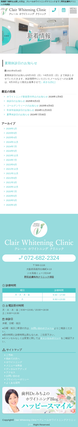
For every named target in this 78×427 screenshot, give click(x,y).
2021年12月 (12, 169)
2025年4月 (11, 137)
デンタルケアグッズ (16, 369)
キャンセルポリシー (50, 338)
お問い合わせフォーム (42, 328)
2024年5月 (11, 151)
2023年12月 (12, 155)
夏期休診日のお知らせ (21, 63)
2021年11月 (12, 173)
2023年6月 (11, 164)
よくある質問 (13, 382)
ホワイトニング (14, 362)
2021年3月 (11, 182)
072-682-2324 (39, 258)
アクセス (10, 372)
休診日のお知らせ (16, 101)
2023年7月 (11, 160)
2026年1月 (11, 128)
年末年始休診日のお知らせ (20, 110)
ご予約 (9, 355)
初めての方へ (13, 358)
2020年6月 (11, 196)
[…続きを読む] (47, 82)
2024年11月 (12, 142)
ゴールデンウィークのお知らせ (23, 105)
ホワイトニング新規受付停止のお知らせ (27, 96)
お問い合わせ (13, 376)
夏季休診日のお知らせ (18, 114)
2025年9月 (11, 133)
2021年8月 (11, 178)
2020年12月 (12, 187)
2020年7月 (11, 191)
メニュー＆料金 (14, 365)
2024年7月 (11, 146)
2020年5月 (11, 200)
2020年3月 (11, 205)
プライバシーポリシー (17, 379)
